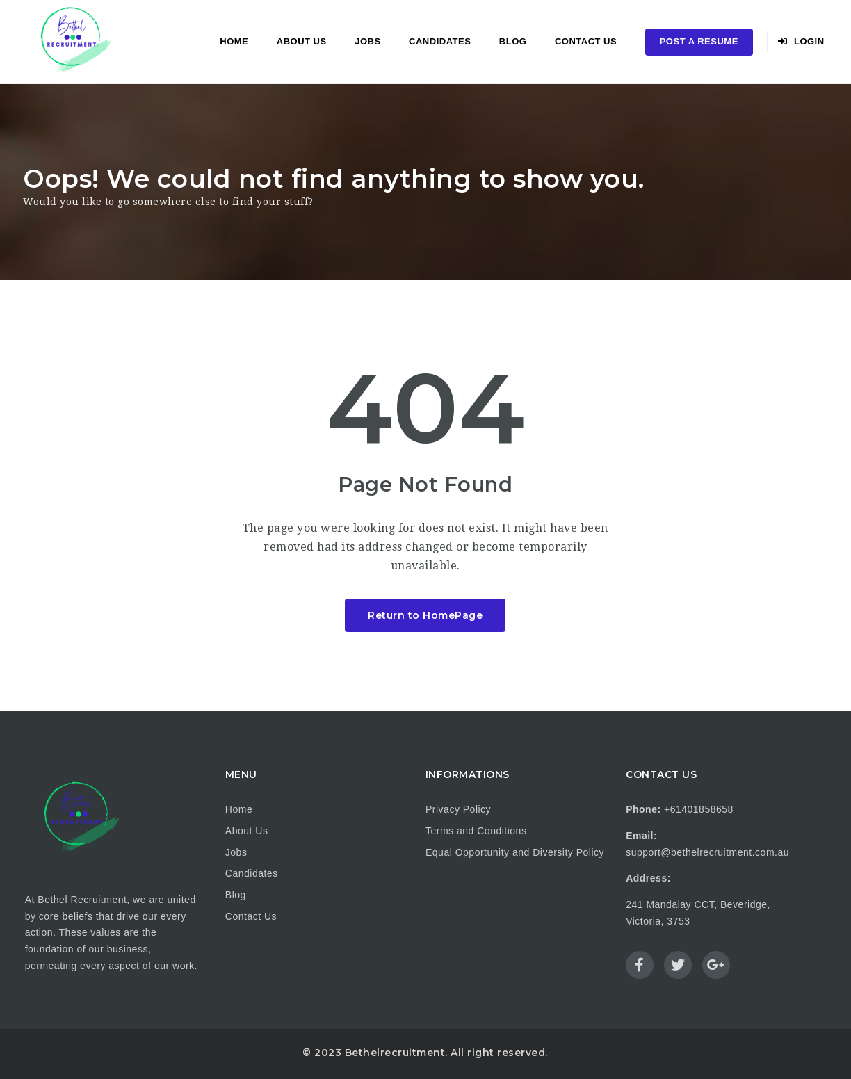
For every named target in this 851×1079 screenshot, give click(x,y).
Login (801, 41)
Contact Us (586, 41)
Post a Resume (699, 41)
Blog (513, 41)
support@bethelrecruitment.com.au (707, 852)
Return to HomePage (425, 615)
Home (234, 41)
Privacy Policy (458, 809)
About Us (302, 41)
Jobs (367, 41)
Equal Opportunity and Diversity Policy (515, 852)
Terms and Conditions (476, 830)
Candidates (440, 41)
